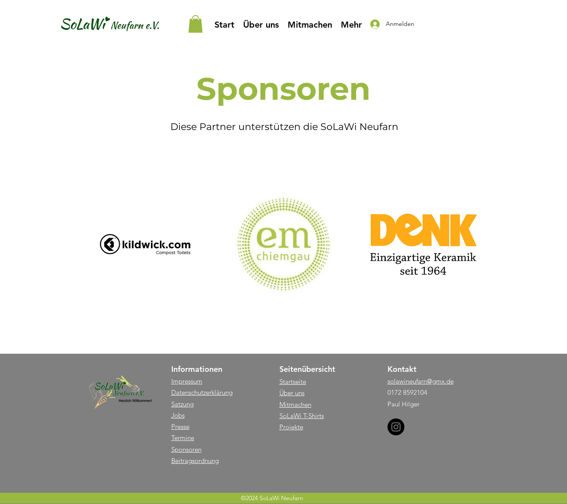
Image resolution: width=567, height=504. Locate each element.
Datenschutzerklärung (202, 392)
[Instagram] (396, 426)
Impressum (186, 381)
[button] (195, 24)
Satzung (182, 404)
